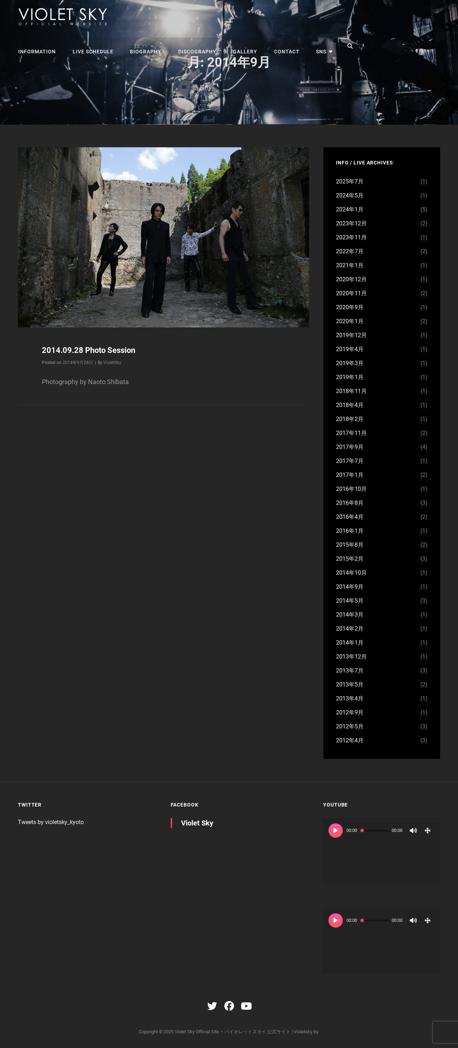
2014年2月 (350, 628)
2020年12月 (351, 279)
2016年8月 (350, 502)
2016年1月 (350, 530)
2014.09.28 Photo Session (88, 350)
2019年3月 (350, 363)
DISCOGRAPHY (194, 46)
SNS (315, 46)
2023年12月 (351, 223)
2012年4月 (350, 740)
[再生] (335, 830)
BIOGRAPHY (143, 46)
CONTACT (281, 46)
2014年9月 (350, 586)
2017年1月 (350, 475)
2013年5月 (350, 684)
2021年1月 (350, 265)
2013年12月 (351, 656)
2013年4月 (350, 698)
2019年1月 (350, 377)
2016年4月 (350, 516)
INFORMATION (36, 46)
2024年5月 (350, 195)
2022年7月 (350, 251)
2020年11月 (351, 293)
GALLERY (241, 46)
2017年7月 (350, 461)
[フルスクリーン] (427, 830)
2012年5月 (350, 726)
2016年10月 (351, 488)
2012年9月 (350, 712)
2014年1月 (350, 642)
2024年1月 (350, 209)
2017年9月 (350, 447)
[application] (381, 851)
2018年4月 (350, 405)
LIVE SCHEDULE (91, 46)
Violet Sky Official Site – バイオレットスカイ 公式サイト (233, 1031)
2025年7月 (350, 181)
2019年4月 (350, 349)
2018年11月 (351, 391)
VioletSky (112, 362)
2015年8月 (350, 544)
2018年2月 (350, 419)
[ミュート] (413, 830)
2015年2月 (350, 558)
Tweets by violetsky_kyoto (51, 822)
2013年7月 (350, 670)
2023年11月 (351, 237)
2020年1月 (350, 321)
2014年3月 (350, 614)
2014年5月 (350, 600)
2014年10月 (351, 572)
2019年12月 (351, 335)
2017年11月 (351, 433)
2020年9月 (350, 307)
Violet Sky (197, 823)
